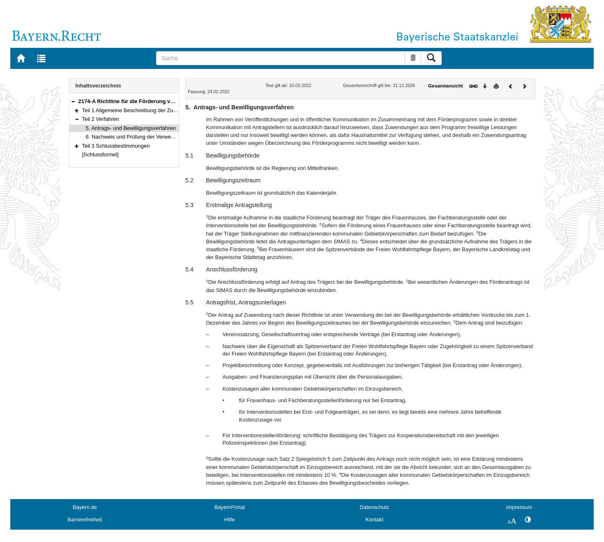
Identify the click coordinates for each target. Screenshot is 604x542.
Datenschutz (374, 507)
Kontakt (374, 519)
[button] (73, 101)
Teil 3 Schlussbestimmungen (116, 146)
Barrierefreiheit (84, 519)
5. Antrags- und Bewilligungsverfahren (131, 128)
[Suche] (280, 58)
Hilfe (229, 519)
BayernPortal (229, 507)
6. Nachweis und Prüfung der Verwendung (136, 137)
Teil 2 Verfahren (100, 119)
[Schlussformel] (100, 154)
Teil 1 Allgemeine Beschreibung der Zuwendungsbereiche (150, 110)
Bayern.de (85, 507)
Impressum (519, 507)
